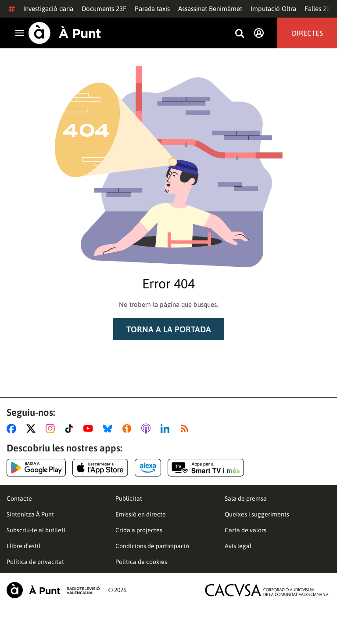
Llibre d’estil (23, 545)
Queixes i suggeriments (257, 514)
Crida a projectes (138, 530)
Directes (307, 33)
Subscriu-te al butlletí (36, 530)
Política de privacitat (35, 561)
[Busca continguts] (239, 34)
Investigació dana (48, 8)
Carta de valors (245, 530)
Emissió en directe (140, 514)
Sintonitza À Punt (30, 514)
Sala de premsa (246, 498)
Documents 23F (104, 8)
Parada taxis (152, 8)
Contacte (19, 498)
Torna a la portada (168, 329)
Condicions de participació (152, 545)
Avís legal (238, 545)
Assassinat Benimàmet (210, 8)
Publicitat (128, 498)
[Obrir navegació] (19, 33)
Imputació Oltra (273, 8)
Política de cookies (141, 561)
